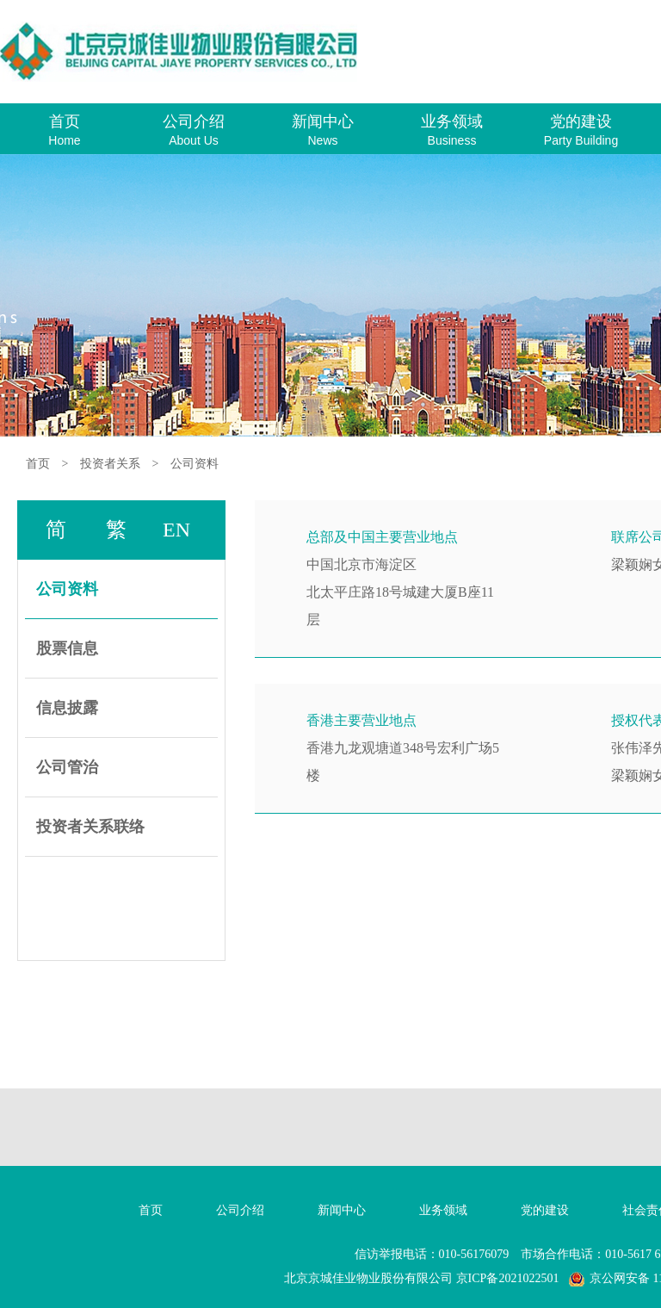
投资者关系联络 (90, 826)
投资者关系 (110, 463)
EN (176, 529)
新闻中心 (323, 121)
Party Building (581, 140)
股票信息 (67, 648)
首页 (64, 121)
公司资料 (194, 463)
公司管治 (67, 767)
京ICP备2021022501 (507, 1278)
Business (452, 140)
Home (64, 140)
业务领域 (452, 121)
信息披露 (67, 707)
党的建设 (581, 121)
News (322, 140)
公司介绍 (194, 121)
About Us (194, 140)
